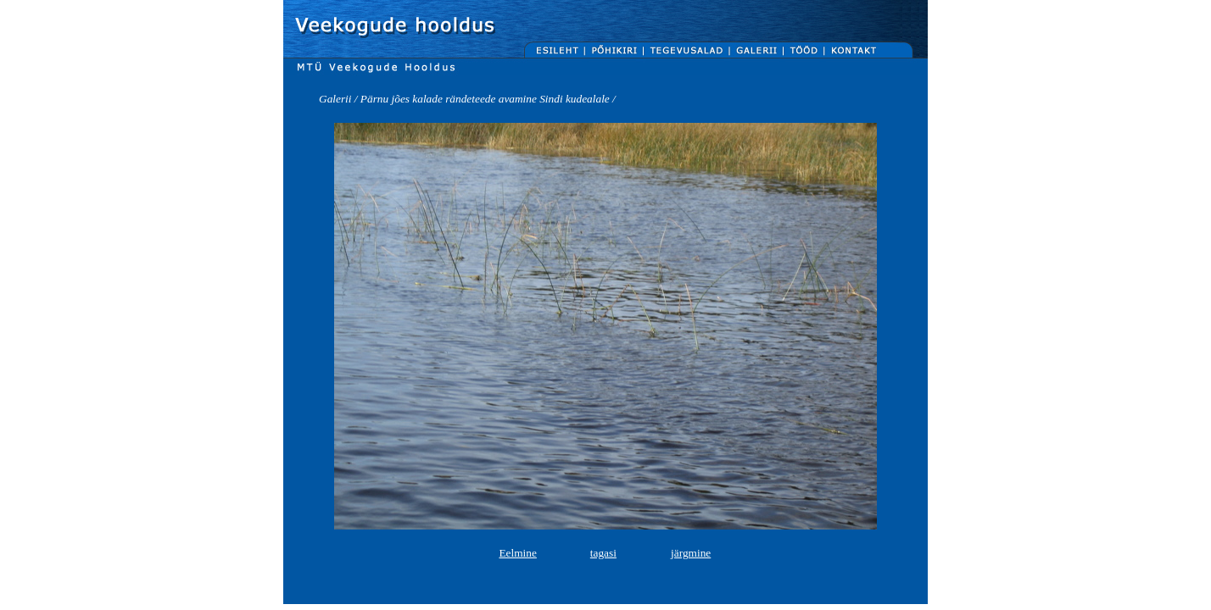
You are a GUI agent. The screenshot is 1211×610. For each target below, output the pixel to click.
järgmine (691, 552)
